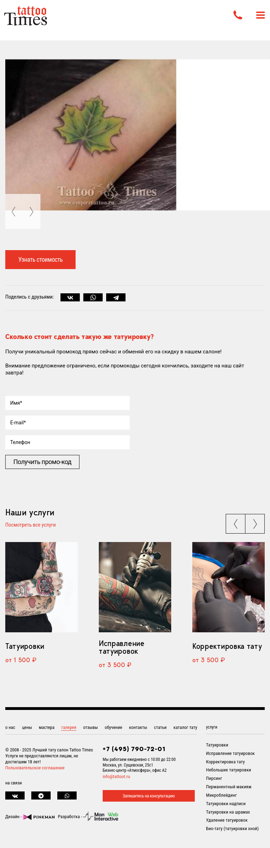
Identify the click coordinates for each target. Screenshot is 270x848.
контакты (138, 727)
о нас (10, 727)
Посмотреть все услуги (30, 525)
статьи (160, 727)
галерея (68, 727)
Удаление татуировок (227, 820)
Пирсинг (214, 778)
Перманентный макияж (228, 786)
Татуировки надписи (226, 803)
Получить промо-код (42, 461)
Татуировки (24, 646)
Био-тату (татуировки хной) (232, 828)
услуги (211, 727)
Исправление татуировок (121, 647)
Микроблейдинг (221, 795)
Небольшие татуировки (228, 769)
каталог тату (185, 727)
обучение (113, 727)
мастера (46, 727)
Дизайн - (29, 816)
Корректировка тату (227, 646)
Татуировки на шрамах (228, 812)
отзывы (90, 727)
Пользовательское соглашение (35, 767)
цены (27, 727)
